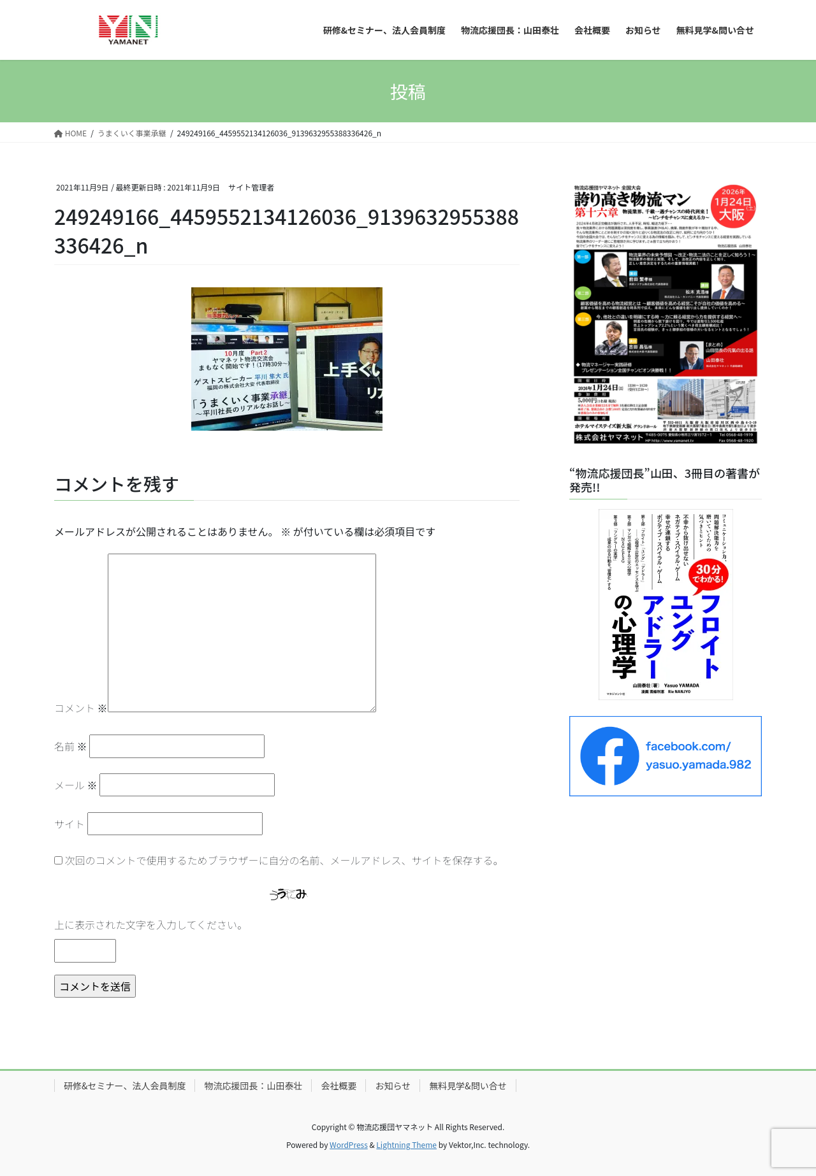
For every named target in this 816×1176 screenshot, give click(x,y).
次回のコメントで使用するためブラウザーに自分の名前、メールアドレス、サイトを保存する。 (284, 860)
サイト (69, 823)
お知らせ (393, 1085)
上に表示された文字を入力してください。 (150, 924)
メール (76, 784)
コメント (81, 707)
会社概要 (338, 1085)
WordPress (349, 1144)
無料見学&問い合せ (468, 1085)
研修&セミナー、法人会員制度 (125, 1085)
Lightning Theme (406, 1144)
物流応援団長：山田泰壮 (253, 1085)
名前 (70, 746)
